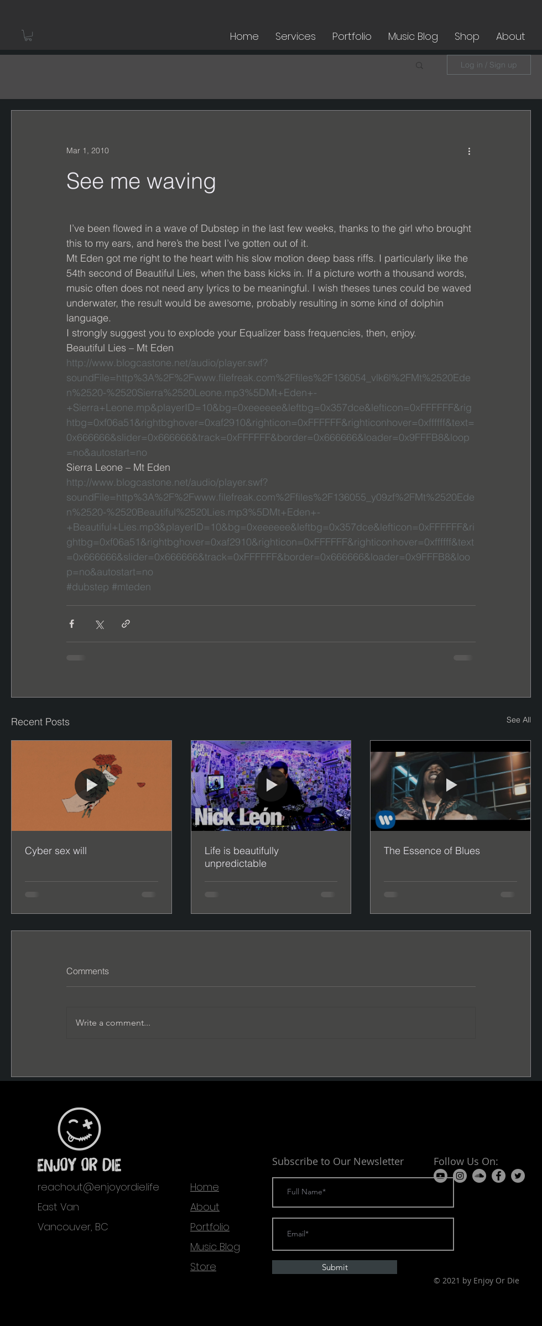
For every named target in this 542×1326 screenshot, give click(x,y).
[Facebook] (498, 1176)
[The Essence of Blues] (450, 785)
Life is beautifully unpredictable (242, 857)
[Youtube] (440, 1176)
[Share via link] (126, 623)
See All (519, 720)
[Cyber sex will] (91, 785)
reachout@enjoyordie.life (98, 1187)
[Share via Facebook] (71, 623)
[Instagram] (460, 1176)
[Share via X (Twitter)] (98, 623)
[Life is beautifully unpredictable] (271, 785)
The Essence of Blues (432, 850)
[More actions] (469, 150)
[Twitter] (518, 1176)
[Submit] (334, 1267)
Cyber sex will (56, 850)
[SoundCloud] (479, 1176)
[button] (28, 35)
